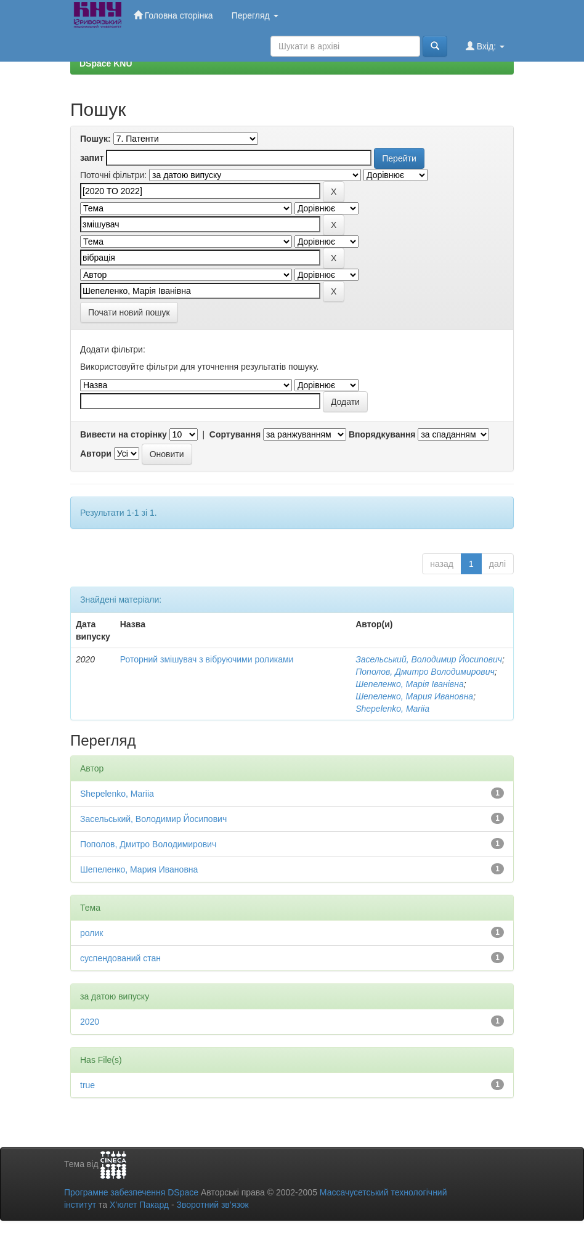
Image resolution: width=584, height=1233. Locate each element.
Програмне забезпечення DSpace (131, 1192)
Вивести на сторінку (123, 434)
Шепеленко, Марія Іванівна (409, 684)
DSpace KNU (105, 63)
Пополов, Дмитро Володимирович (425, 672)
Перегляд (255, 15)
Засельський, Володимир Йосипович (428, 659)
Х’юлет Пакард (139, 1205)
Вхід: (485, 46)
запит (91, 158)
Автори (96, 453)
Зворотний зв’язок (212, 1205)
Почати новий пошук (129, 312)
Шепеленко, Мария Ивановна (414, 696)
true (87, 1085)
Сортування (235, 434)
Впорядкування (382, 434)
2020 (89, 1022)
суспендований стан (120, 958)
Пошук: (95, 139)
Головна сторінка (173, 15)
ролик (91, 933)
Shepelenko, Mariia (392, 709)
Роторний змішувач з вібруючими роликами (207, 659)
